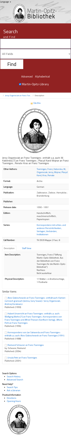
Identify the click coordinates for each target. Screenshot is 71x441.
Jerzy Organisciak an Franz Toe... (18, 95)
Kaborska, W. (60, 169)
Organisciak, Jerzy (45, 172)
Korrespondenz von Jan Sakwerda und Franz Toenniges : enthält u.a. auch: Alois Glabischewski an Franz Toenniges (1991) (34, 334)
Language (5, 1)
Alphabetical (42, 76)
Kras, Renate (48, 175)
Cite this (35, 103)
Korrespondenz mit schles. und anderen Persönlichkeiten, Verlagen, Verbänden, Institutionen (51, 229)
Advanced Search (15, 379)
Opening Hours (14, 401)
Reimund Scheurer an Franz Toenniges (26, 345)
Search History (13, 376)
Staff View (26, 248)
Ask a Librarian (13, 390)
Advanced (27, 76)
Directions (11, 398)
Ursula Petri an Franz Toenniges (22, 357)
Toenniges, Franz (45, 169)
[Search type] (35, 54)
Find (11, 64)
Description (9, 248)
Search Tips (12, 387)
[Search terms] (35, 44)
